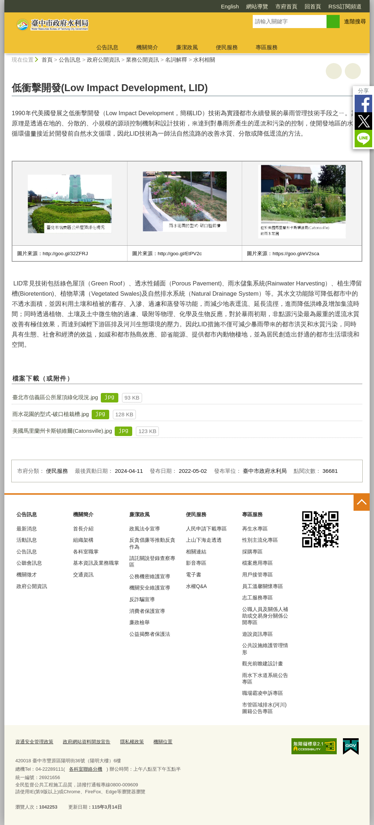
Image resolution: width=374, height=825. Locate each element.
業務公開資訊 (142, 60)
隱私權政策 (132, 741)
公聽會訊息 (29, 563)
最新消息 (26, 529)
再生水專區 (255, 529)
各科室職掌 (86, 551)
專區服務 (267, 47)
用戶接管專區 (257, 574)
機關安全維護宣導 (149, 588)
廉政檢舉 (139, 622)
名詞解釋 (176, 60)
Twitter (363, 121)
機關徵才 (26, 574)
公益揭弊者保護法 (149, 634)
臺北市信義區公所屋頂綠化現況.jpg (55, 397)
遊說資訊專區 (257, 634)
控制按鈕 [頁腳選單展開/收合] (362, 503)
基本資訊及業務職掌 (96, 563)
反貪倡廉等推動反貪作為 (152, 543)
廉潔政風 (187, 47)
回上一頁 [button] (353, 71)
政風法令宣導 (144, 529)
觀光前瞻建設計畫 (262, 663)
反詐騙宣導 (142, 599)
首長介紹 (83, 529)
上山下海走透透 (204, 540)
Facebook (363, 103)
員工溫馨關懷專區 (262, 586)
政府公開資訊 (103, 60)
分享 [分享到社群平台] (363, 90)
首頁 (47, 60)
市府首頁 (286, 6)
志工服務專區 (257, 597)
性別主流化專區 (260, 540)
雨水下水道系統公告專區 (265, 678)
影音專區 (196, 563)
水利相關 (204, 60)
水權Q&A (196, 586)
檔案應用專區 (257, 563)
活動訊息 (26, 540)
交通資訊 (83, 574)
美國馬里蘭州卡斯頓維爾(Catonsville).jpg (62, 431)
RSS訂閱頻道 (345, 6)
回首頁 (313, 6)
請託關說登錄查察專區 (152, 561)
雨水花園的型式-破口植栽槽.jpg (50, 414)
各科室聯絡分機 (85, 769)
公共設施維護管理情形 (265, 648)
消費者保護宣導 (147, 611)
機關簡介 (147, 47)
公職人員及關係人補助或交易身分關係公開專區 (265, 615)
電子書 (193, 574)
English (230, 6)
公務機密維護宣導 (149, 576)
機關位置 (162, 741)
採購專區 (252, 551)
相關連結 (196, 551)
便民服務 (227, 47)
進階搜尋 (355, 21)
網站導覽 (257, 6)
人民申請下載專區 (206, 529)
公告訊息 (107, 47)
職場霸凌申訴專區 (262, 693)
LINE (363, 138)
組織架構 (83, 540)
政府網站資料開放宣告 (86, 741)
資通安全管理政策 (34, 741)
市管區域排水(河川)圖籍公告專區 (264, 708)
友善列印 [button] (334, 71)
